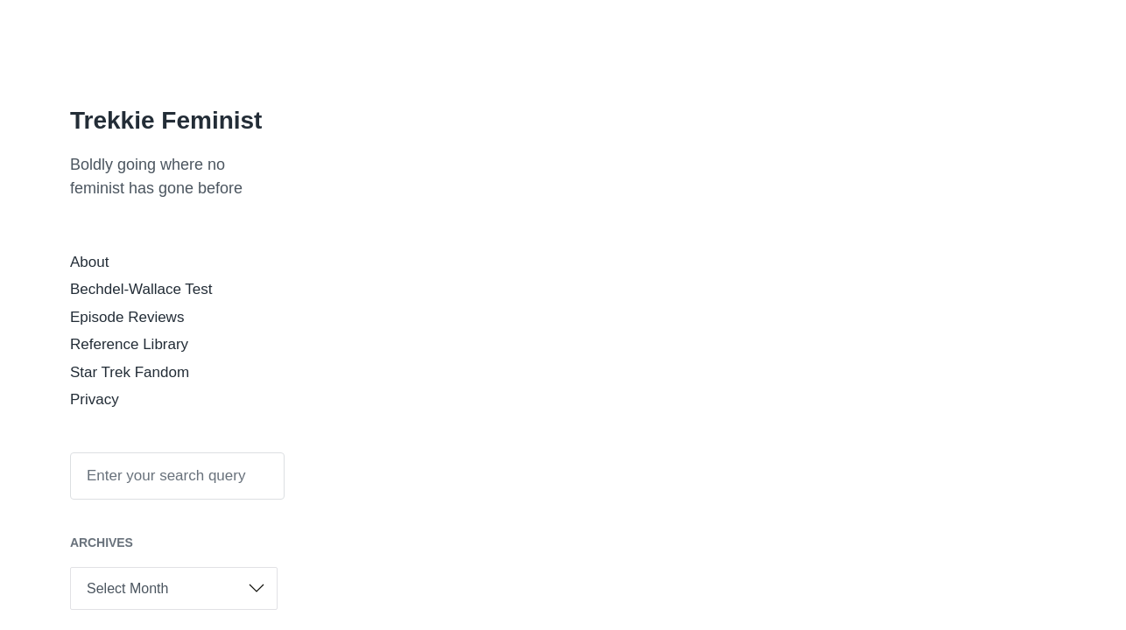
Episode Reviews (127, 317)
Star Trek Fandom (129, 372)
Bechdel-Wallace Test (141, 289)
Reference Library (129, 344)
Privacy (94, 399)
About (89, 262)
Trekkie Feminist (166, 120)
